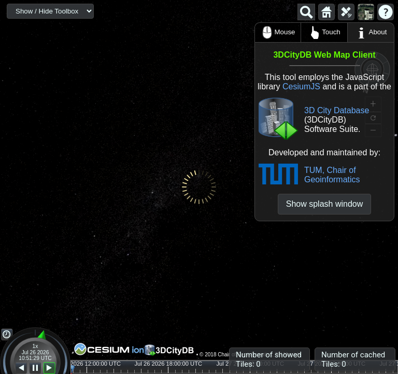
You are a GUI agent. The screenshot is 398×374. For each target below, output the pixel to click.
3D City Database (336, 110)
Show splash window (324, 203)
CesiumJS (301, 86)
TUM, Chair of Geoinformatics (332, 175)
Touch (324, 32)
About (371, 32)
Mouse (277, 32)
